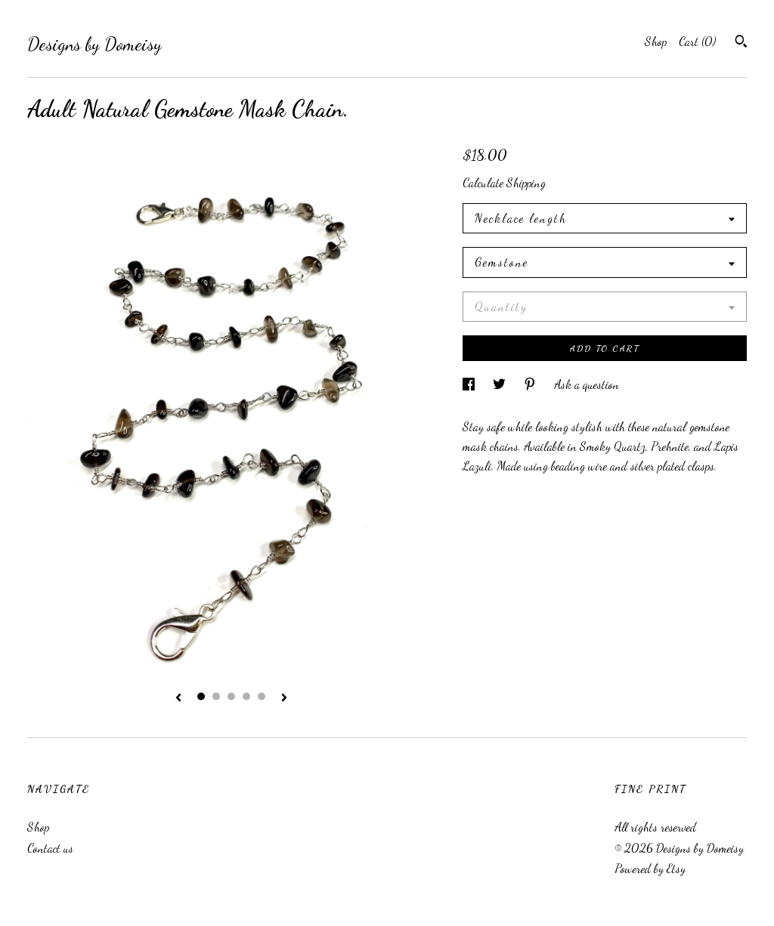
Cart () (697, 41)
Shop (656, 41)
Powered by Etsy (650, 868)
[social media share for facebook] (470, 384)
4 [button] (246, 696)
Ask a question (586, 384)
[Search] (741, 43)
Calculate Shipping (504, 182)
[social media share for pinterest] (531, 384)
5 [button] (261, 696)
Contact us (50, 848)
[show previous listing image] (178, 698)
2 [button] (216, 696)
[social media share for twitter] (501, 384)
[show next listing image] (284, 698)
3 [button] (231, 696)
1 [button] (201, 696)
